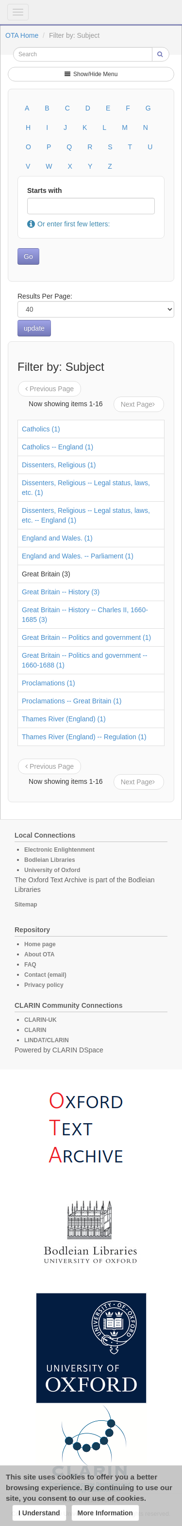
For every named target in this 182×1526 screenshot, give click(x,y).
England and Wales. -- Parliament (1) (77, 556)
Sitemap (26, 904)
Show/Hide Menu (91, 74)
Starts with (44, 190)
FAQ (30, 964)
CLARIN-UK (40, 1020)
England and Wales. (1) (57, 538)
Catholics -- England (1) (57, 447)
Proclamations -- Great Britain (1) (71, 701)
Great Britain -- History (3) (60, 592)
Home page (40, 944)
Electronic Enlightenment (59, 849)
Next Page (139, 404)
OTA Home (21, 35)
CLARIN (35, 1030)
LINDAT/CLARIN (46, 1040)
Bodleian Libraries (49, 860)
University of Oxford (52, 870)
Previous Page (49, 389)
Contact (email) (45, 974)
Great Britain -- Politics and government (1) (86, 637)
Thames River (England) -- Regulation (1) (84, 737)
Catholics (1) (41, 429)
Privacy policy (44, 985)
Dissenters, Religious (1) (59, 465)
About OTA (39, 954)
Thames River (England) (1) (64, 719)
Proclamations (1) (48, 683)
